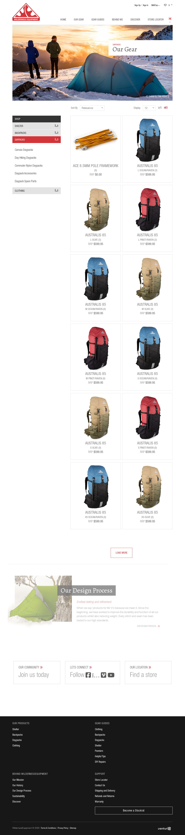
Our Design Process (21, 791)
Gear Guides (97, 20)
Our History (17, 785)
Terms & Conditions (48, 828)
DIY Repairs (100, 762)
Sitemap (73, 828)
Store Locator (156, 20)
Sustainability (18, 796)
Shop (17, 119)
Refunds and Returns (104, 796)
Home (63, 20)
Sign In (145, 6)
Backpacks (36, 133)
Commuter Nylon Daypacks (29, 165)
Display (137, 108)
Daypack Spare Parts (25, 181)
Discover (135, 20)
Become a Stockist (133, 810)
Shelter (36, 126)
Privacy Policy (63, 828)
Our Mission (18, 780)
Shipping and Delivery (105, 791)
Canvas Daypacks (24, 150)
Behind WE (117, 20)
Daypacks (36, 139)
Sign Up (138, 6)
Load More (119, 553)
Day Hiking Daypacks (25, 158)
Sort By (74, 108)
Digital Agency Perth (165, 828)
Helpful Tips (100, 756)
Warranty (99, 802)
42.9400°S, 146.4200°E (157, 97)
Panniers (99, 751)
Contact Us (100, 785)
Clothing (36, 190)
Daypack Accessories (25, 173)
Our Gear (79, 20)
